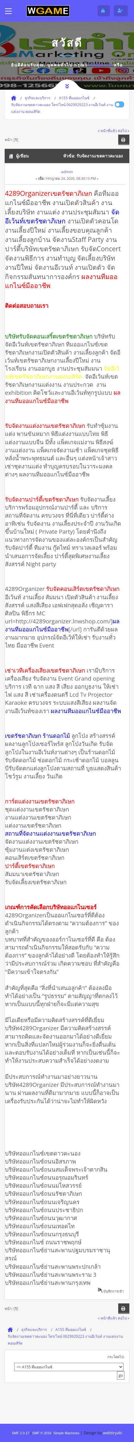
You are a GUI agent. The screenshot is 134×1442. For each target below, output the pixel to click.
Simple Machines (66, 1433)
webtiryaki (112, 1433)
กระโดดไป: (115, 1356)
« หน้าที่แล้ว (107, 130)
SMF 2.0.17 (20, 1433)
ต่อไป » (123, 130)
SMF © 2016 (41, 1433)
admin (67, 171)
